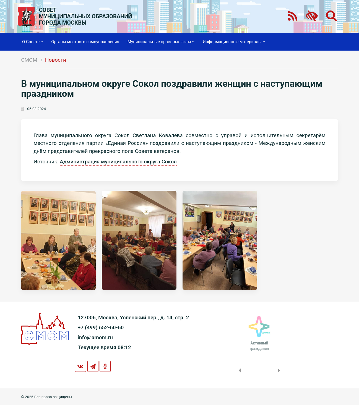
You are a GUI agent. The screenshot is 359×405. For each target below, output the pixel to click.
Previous (238, 370)
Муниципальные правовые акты (161, 42)
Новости (55, 60)
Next (280, 370)
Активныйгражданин (259, 346)
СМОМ (29, 60)
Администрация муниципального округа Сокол (118, 161)
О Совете (32, 42)
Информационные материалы (234, 42)
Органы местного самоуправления (85, 41)
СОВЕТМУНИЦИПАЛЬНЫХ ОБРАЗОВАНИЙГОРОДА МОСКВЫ (85, 16)
